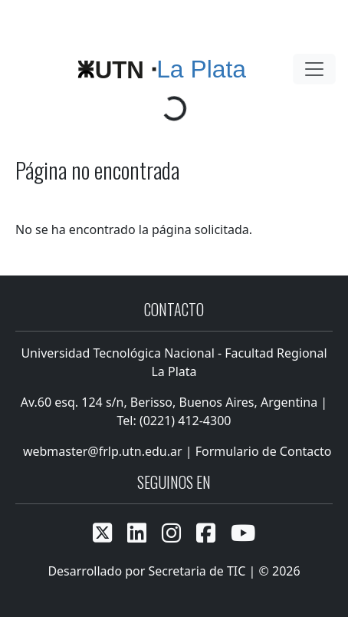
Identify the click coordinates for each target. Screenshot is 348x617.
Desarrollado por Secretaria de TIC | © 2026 (174, 571)
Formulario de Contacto (263, 451)
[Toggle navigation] (314, 69)
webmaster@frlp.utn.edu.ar (101, 451)
